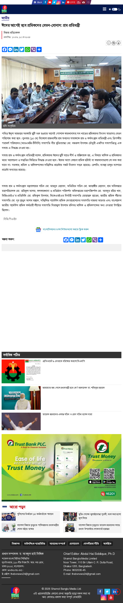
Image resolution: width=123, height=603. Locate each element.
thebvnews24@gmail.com (25, 574)
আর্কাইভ (107, 543)
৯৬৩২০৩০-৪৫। (15, 570)
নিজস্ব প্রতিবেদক (12, 32)
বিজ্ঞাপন (16, 543)
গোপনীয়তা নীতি (91, 543)
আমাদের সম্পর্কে (57, 543)
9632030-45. (79, 570)
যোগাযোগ (74, 543)
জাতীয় (5, 18)
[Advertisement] (61, 273)
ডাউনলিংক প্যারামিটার (34, 543)
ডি (114, 43)
